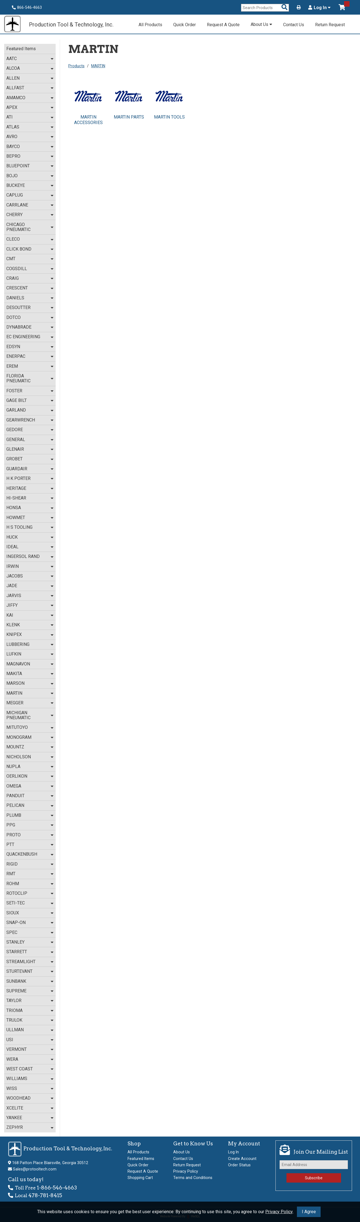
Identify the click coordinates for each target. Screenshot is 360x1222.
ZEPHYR (14, 1127)
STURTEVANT (19, 971)
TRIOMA (14, 1010)
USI (9, 1039)
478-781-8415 (45, 1195)
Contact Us (293, 24)
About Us (261, 24)
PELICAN (15, 805)
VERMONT (16, 1049)
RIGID (12, 864)
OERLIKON (16, 776)
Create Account (242, 1158)
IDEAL (12, 546)
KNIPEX (14, 634)
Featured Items (21, 48)
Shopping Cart (140, 1177)
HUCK (12, 537)
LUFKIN (13, 654)
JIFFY (12, 605)
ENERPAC (15, 356)
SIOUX (12, 912)
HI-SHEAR (16, 498)
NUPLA (13, 766)
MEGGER (14, 702)
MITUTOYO (17, 727)
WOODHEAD (18, 1098)
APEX (11, 107)
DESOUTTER (18, 307)
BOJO (12, 175)
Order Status (239, 1165)
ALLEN (13, 78)
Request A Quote (223, 24)
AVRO (11, 136)
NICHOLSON (18, 756)
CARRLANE (17, 205)
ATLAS (12, 127)
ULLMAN (15, 1029)
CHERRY (14, 214)
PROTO (13, 834)
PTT (10, 844)
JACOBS (14, 576)
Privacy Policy (279, 1211)
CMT (10, 258)
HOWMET (15, 517)
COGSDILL (16, 268)
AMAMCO (15, 97)
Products (76, 66)
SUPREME (16, 990)
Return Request (330, 24)
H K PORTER (18, 478)
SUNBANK (16, 981)
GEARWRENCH (20, 420)
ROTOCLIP (16, 893)
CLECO (13, 239)
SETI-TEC (15, 903)
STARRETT (16, 951)
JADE (11, 585)
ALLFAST (15, 87)
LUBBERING (17, 644)
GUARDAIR (16, 468)
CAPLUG (14, 195)
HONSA (13, 507)
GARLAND (16, 410)
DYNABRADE (18, 327)
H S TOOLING (19, 527)
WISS (11, 1088)
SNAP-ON (16, 922)
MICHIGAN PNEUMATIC (18, 715)
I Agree (309, 1211)
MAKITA (14, 673)
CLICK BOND (18, 249)
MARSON (15, 683)
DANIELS (15, 297)
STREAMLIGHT (21, 961)
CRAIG (12, 278)
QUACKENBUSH (21, 854)
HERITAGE (16, 488)
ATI (9, 117)
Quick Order (184, 24)
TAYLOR (13, 1000)
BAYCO (13, 146)
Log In (319, 7)
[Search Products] (284, 7)
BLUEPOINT (18, 165)
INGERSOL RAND (23, 556)
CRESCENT (17, 288)
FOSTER (14, 390)
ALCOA (13, 68)
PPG (10, 825)
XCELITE (14, 1108)
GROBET (14, 458)
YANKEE (14, 1117)
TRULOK (14, 1020)
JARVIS (13, 595)
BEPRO (13, 156)
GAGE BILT (16, 400)
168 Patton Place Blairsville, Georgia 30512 (50, 1163)
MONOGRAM (18, 737)
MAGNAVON (18, 664)
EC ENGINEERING (23, 336)
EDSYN (13, 346)
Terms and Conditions (192, 1177)
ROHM (12, 883)
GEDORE (14, 429)
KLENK (13, 624)
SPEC (11, 932)
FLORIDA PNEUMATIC (18, 378)
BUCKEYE (15, 185)
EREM (12, 366)
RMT (10, 873)
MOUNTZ (15, 747)
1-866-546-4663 (57, 1188)
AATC (11, 58)
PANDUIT (15, 795)
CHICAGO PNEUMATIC (18, 227)
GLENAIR (15, 449)
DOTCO (13, 317)
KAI (9, 615)
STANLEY (15, 942)
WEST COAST (19, 1068)
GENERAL (15, 439)
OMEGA (13, 786)
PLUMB (13, 815)
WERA (12, 1059)
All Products (150, 24)
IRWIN (12, 566)
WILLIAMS (16, 1078)
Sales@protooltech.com (34, 1169)
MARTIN (14, 693)
